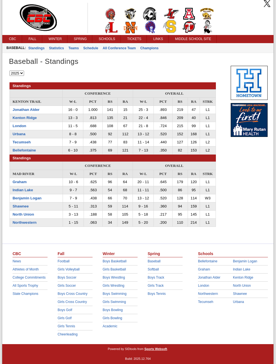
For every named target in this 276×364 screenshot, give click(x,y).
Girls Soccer (67, 286)
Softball (153, 269)
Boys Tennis (157, 294)
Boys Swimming (114, 294)
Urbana (19, 134)
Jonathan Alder (26, 110)
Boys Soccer (67, 277)
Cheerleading (67, 334)
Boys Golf (65, 310)
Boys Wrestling (114, 277)
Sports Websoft (155, 349)
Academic (110, 326)
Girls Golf (65, 318)
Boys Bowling (113, 310)
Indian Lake (23, 190)
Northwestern (25, 222)
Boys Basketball (114, 261)
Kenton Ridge (25, 118)
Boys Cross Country (73, 294)
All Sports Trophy (25, 286)
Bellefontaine (24, 150)
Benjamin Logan (27, 198)
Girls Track (156, 286)
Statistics (56, 48)
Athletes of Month (26, 269)
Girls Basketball (114, 269)
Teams (74, 48)
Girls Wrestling (113, 286)
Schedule (90, 48)
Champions (149, 48)
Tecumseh (22, 142)
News (17, 261)
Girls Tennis (66, 326)
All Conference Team (119, 48)
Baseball (154, 261)
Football (64, 261)
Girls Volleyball (69, 269)
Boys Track (156, 277)
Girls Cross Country (72, 302)
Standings (36, 48)
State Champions (25, 294)
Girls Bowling (112, 318)
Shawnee (21, 206)
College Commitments (29, 277)
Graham (20, 182)
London (19, 126)
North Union (23, 214)
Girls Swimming (114, 302)
